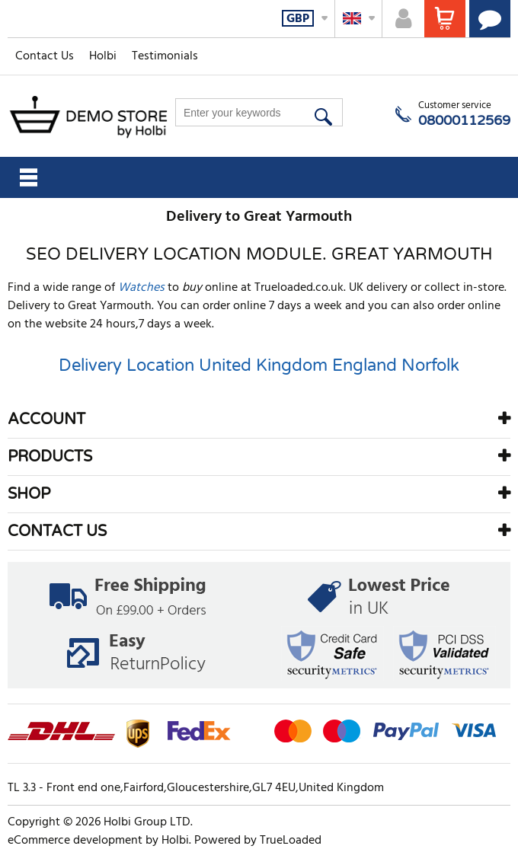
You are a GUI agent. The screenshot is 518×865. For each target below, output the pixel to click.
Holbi (103, 56)
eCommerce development (75, 841)
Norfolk (430, 365)
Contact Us (44, 56)
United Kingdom (263, 365)
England (364, 365)
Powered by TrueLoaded (257, 841)
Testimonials (165, 56)
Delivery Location (126, 365)
